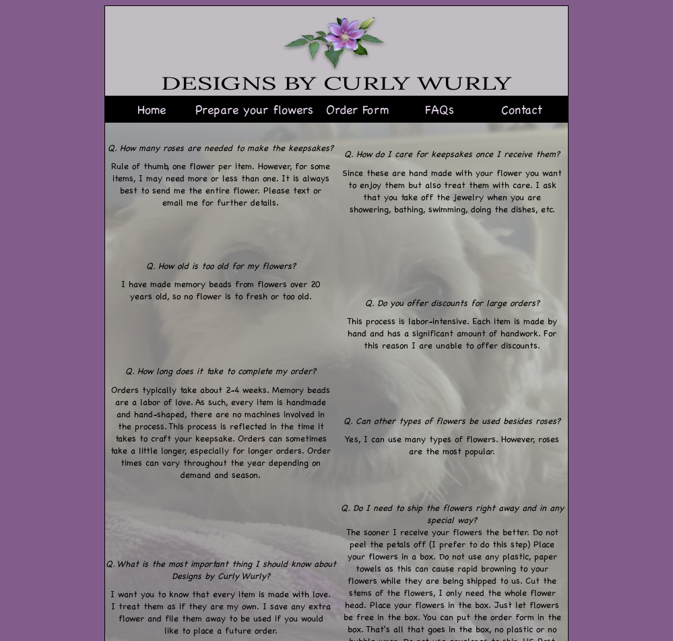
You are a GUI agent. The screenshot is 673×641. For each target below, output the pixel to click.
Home (151, 109)
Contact (521, 109)
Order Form (357, 109)
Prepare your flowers (254, 109)
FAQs (439, 109)
